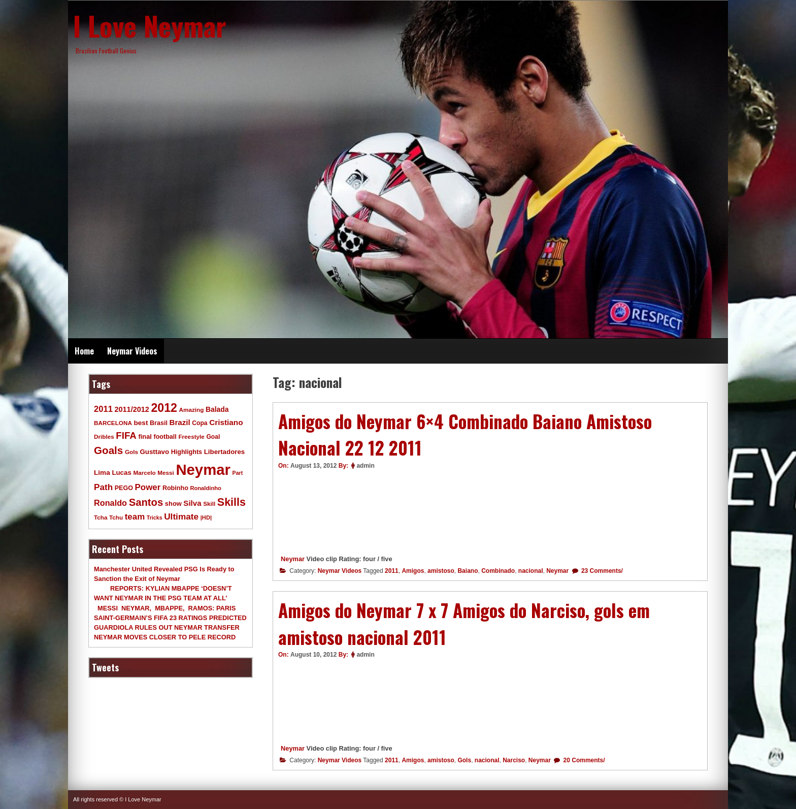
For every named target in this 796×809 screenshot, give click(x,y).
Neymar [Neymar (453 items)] (203, 469)
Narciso (514, 760)
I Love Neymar (149, 25)
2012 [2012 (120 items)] (164, 407)
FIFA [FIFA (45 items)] (126, 435)
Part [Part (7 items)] (238, 473)
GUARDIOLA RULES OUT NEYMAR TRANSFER (167, 627)
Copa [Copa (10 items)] (199, 423)
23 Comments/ (601, 570)
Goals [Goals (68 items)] (108, 450)
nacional (530, 570)
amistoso (440, 570)
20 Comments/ (583, 760)
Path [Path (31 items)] (103, 487)
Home (84, 351)
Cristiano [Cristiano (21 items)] (226, 422)
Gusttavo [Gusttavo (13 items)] (155, 452)
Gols (464, 760)
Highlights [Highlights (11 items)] (186, 452)
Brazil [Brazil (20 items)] (180, 422)
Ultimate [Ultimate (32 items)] (181, 516)
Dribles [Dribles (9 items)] (104, 436)
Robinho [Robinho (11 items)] (175, 488)
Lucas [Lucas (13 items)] (121, 472)
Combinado (498, 570)
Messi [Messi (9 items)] (165, 472)
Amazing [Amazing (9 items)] (191, 409)
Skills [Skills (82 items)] (231, 502)
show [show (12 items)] (173, 503)
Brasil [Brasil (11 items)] (159, 423)
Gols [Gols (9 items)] (131, 451)
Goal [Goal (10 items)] (213, 436)
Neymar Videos (132, 351)
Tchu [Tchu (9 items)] (116, 517)
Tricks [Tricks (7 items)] (154, 517)
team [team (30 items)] (135, 517)
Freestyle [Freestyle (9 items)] (191, 436)
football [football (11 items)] (164, 436)
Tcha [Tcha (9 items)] (100, 517)
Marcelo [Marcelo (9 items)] (144, 472)
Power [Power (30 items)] (148, 487)
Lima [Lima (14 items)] (102, 472)
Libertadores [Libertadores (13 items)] (224, 452)
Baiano (467, 570)
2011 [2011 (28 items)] (103, 409)
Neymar (293, 559)
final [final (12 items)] (144, 436)
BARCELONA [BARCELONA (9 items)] (113, 422)
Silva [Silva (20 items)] (192, 503)
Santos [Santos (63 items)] (146, 502)
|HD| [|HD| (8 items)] (206, 517)
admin (365, 465)
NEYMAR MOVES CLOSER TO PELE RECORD (165, 637)
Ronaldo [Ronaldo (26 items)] (110, 502)
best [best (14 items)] (141, 423)
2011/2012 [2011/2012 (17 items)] (131, 409)
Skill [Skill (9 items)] (209, 503)
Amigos (413, 570)
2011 (392, 570)
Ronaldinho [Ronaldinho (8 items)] (205, 488)
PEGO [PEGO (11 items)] (124, 488)
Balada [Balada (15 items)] (217, 409)
